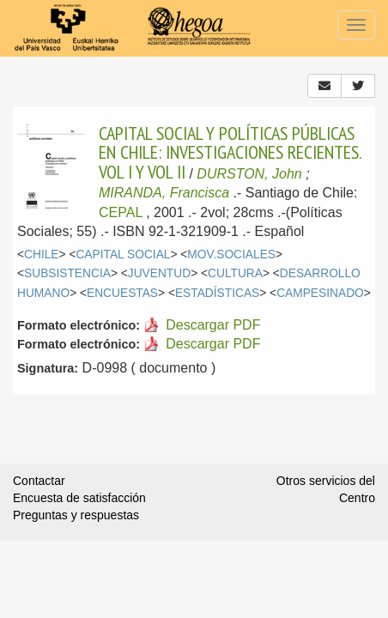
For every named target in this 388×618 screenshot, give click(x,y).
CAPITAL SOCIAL (123, 254)
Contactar (39, 481)
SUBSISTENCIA (67, 273)
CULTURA (235, 273)
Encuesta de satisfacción (79, 498)
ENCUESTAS (122, 293)
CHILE (41, 254)
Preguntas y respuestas (76, 515)
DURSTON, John (249, 174)
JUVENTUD (159, 273)
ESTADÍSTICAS (217, 293)
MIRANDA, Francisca (164, 192)
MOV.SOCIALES (231, 254)
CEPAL (120, 212)
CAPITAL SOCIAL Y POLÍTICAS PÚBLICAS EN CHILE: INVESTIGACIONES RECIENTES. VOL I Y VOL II (230, 152)
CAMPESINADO (320, 293)
